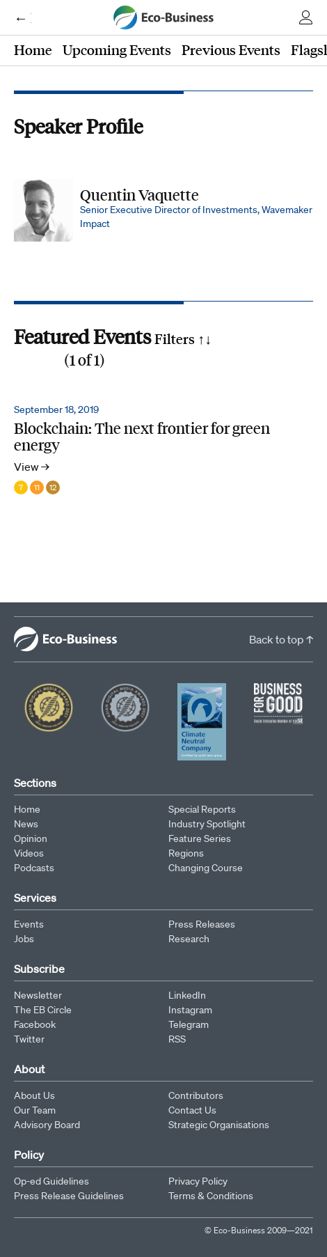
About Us (34, 1095)
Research (188, 938)
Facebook (35, 1024)
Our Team (35, 1110)
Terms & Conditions (210, 1195)
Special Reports (202, 809)
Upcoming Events (117, 49)
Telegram (188, 1024)
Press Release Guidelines (69, 1195)
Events (29, 924)
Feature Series (199, 838)
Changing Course (205, 867)
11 (37, 487)
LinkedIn (187, 995)
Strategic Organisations (218, 1124)
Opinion (30, 838)
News (26, 824)
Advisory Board (47, 1124)
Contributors (195, 1095)
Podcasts (34, 867)
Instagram (190, 1010)
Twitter (29, 1039)
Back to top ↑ (281, 639)
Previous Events (231, 49)
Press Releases (201, 924)
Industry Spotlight (207, 824)
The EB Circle (43, 1010)
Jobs (24, 938)
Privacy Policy (198, 1181)
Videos (29, 853)
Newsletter (38, 995)
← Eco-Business (22, 17)
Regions (186, 853)
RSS (177, 1039)
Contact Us (192, 1110)
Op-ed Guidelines (51, 1181)
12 (52, 487)
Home (33, 49)
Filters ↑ (183, 338)
